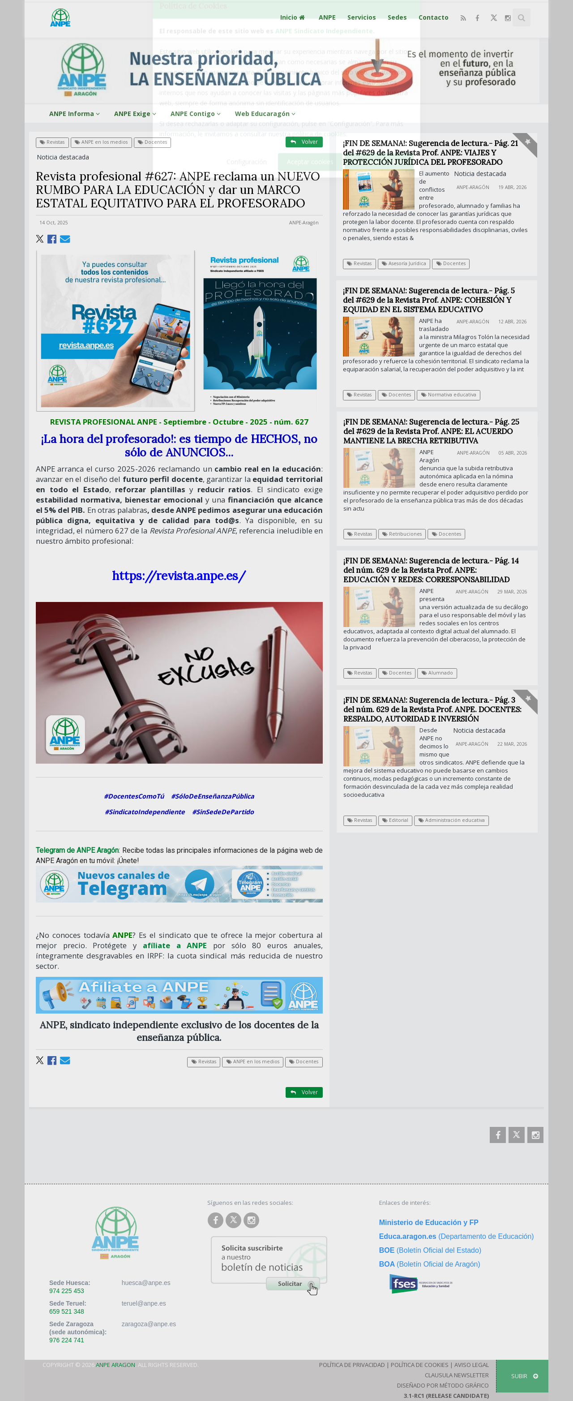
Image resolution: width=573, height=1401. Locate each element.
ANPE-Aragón (304, 222)
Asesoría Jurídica (404, 263)
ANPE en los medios (101, 142)
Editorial (400, 820)
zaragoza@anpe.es (149, 1324)
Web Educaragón (266, 113)
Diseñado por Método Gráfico (443, 1385)
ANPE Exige (136, 113)
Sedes (397, 17)
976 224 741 (66, 1340)
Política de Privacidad (352, 1365)
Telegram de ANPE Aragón (77, 850)
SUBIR (524, 1376)
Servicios (361, 17)
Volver (304, 142)
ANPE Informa (76, 113)
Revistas (52, 142)
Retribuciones (407, 534)
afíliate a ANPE (175, 945)
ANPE (327, 17)
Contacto (434, 17)
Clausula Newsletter (457, 1375)
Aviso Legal (471, 1365)
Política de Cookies (420, 1365)
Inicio (293, 17)
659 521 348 (66, 1311)
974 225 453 (66, 1290)
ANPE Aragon (115, 1365)
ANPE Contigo (197, 113)
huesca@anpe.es (146, 1282)
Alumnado (442, 673)
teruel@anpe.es (144, 1303)
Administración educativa (456, 820)
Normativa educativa (448, 394)
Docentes (152, 142)
